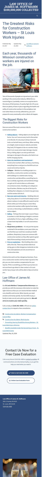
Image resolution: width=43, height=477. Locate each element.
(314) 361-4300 (7, 406)
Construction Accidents (12, 314)
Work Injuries (25, 320)
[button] (37, 16)
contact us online (31, 359)
